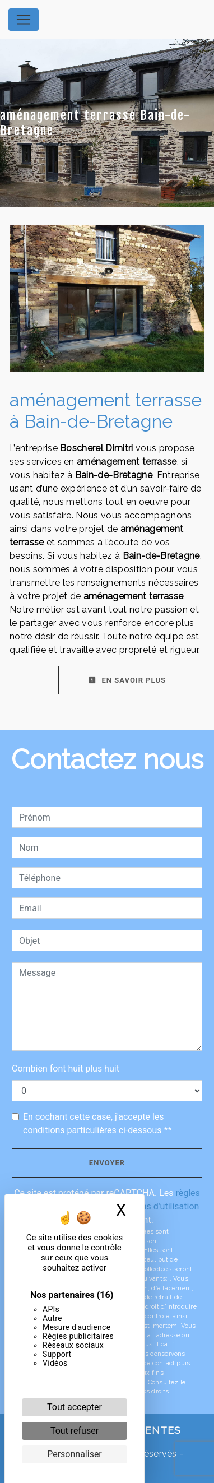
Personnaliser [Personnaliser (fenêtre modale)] (74, 1454)
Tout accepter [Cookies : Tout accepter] (74, 1407)
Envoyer (107, 1162)
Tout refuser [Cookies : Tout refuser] (74, 1430)
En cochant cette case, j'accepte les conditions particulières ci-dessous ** (97, 1123)
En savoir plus (127, 680)
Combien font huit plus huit (65, 1068)
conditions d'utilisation (154, 1206)
